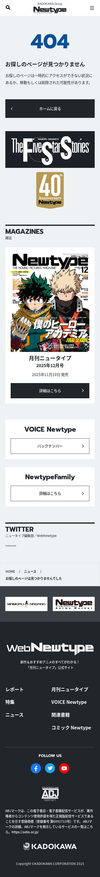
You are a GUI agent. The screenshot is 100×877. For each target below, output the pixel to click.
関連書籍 (60, 714)
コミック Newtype (71, 727)
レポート (14, 689)
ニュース (14, 714)
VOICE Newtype (69, 702)
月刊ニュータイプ (69, 689)
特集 (10, 702)
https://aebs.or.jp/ (25, 832)
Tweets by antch (10, 546)
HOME (10, 571)
